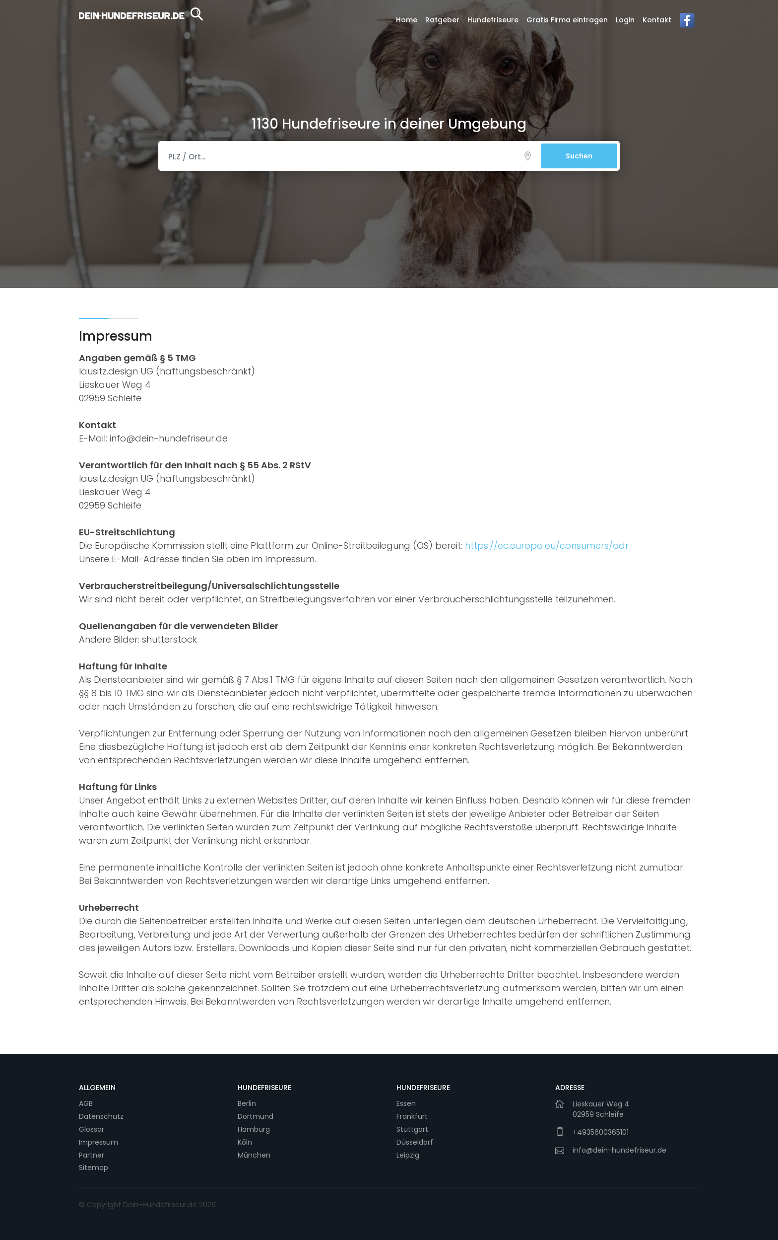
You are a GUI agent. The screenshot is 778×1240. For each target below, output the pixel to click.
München (254, 1155)
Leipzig (407, 1155)
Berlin (247, 1103)
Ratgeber (442, 20)
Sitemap (93, 1167)
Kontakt (657, 20)
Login (625, 20)
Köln (245, 1142)
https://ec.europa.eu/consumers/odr (547, 545)
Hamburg (254, 1129)
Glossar (91, 1129)
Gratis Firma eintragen (567, 20)
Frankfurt (412, 1116)
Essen (406, 1103)
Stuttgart (412, 1129)
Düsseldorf (414, 1142)
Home (406, 20)
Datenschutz (101, 1116)
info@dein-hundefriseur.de (619, 1150)
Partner (91, 1155)
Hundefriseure (493, 20)
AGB (86, 1103)
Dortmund (255, 1116)
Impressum (98, 1142)
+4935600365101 (601, 1132)
